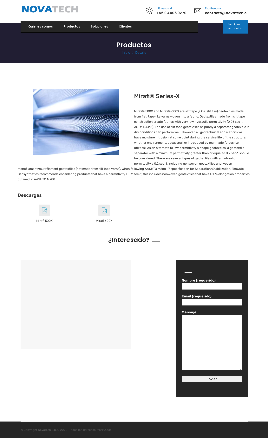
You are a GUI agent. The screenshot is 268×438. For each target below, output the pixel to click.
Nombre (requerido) (212, 283)
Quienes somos (40, 27)
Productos (71, 27)
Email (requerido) (212, 299)
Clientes (125, 27)
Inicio (126, 52)
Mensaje (212, 340)
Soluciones (99, 27)
